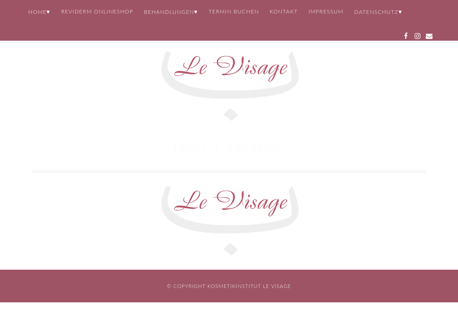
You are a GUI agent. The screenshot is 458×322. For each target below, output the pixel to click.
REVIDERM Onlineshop (97, 11)
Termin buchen (233, 11)
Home (37, 11)
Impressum (326, 11)
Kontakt (284, 11)
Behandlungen (169, 11)
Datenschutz (376, 11)
